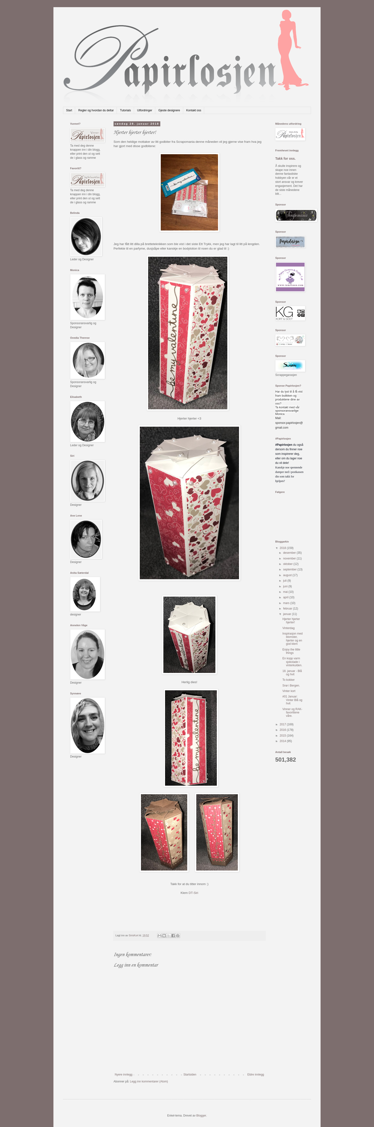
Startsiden (189, 1074)
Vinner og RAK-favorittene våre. (292, 712)
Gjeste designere (169, 110)
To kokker (288, 679)
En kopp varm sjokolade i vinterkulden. (292, 662)
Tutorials (125, 110)
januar (287, 614)
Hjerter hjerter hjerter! (291, 620)
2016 (283, 730)
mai (286, 592)
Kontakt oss (193, 110)
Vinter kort (288, 691)
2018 (283, 548)
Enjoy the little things (291, 651)
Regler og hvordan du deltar (96, 110)
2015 (283, 735)
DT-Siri (193, 893)
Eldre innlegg (255, 1074)
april (286, 597)
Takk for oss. (285, 158)
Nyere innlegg (123, 1074)
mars (286, 603)
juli (285, 580)
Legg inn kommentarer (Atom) (149, 1081)
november (290, 558)
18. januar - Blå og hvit (292, 672)
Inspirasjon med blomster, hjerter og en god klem (292, 638)
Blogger (201, 1115)
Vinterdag (288, 628)
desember (290, 552)
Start (69, 110)
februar (288, 608)
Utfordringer (144, 110)
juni (285, 586)
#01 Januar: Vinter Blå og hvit (292, 700)
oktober (288, 564)
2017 (283, 724)
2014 (283, 741)
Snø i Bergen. (291, 685)
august (287, 575)
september (290, 569)
